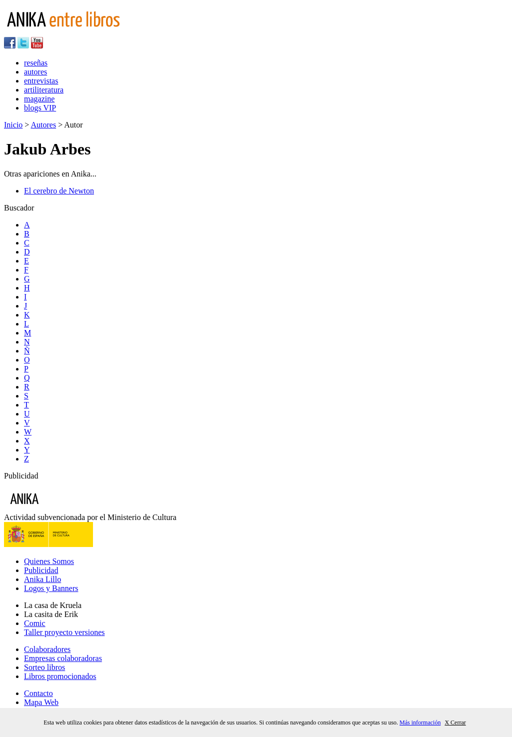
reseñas (36, 62)
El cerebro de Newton (59, 190)
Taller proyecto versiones (64, 632)
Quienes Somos (49, 561)
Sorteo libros (44, 667)
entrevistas (41, 80)
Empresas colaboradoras (63, 658)
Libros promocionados (60, 676)
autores (35, 72)
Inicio (13, 124)
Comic (35, 623)
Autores (43, 124)
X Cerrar (455, 722)
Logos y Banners (51, 588)
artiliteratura (44, 90)
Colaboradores (47, 649)
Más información (420, 722)
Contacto (38, 693)
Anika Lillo (42, 579)
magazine (39, 98)
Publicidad (41, 570)
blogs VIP (40, 108)
